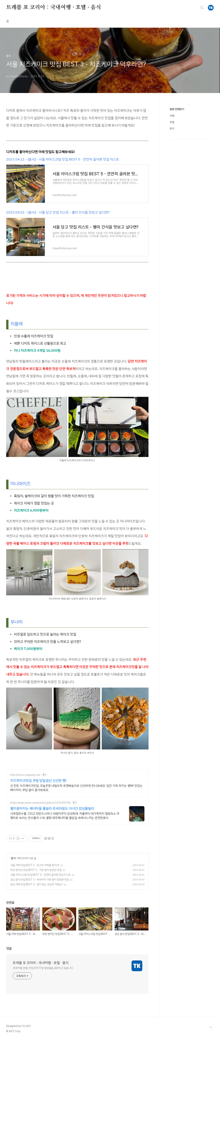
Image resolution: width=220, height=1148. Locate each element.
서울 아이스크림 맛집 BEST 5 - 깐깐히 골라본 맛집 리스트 (40, 875)
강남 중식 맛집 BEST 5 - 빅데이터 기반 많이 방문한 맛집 (39, 880)
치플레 (16, 323)
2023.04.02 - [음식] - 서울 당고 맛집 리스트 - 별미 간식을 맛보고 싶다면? (58, 212)
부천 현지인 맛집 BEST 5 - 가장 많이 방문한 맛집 (36, 870)
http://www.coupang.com (25, 775)
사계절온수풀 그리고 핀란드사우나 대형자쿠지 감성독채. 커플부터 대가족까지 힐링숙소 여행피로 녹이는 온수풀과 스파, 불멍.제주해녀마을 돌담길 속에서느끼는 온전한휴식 (64, 815)
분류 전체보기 (177, 109)
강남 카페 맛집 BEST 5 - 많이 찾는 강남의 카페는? (36, 884)
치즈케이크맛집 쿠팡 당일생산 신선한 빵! (38, 780)
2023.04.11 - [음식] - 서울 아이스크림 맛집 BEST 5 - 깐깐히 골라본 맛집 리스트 (62, 159)
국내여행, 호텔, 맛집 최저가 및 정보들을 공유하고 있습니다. (43, 968)
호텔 (172, 122)
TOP (211, 1027)
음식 (13, 858)
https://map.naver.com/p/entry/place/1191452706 (40, 802)
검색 (202, 8)
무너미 (16, 622)
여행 (172, 116)
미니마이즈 (20, 483)
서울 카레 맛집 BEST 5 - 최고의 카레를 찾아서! (34, 865)
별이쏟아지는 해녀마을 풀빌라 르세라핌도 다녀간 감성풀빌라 (52, 808)
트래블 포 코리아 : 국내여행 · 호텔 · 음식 (53, 7)
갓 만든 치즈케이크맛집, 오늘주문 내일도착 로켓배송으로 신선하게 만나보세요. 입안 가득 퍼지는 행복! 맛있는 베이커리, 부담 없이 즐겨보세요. (76, 787)
